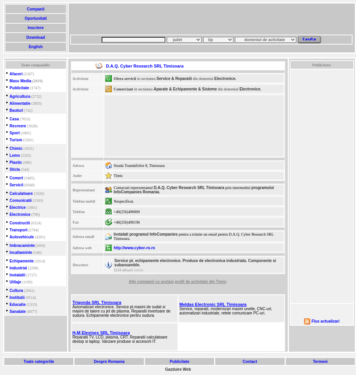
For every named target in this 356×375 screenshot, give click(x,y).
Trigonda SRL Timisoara (97, 302)
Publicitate (19, 88)
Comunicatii (21, 200)
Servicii (17, 185)
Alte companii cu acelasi (151, 282)
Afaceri (16, 74)
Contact (250, 361)
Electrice (18, 207)
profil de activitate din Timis (200, 282)
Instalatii (18, 275)
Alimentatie (20, 103)
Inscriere (35, 28)
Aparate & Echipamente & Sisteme (185, 89)
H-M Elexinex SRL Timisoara (101, 332)
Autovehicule (22, 237)
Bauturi (16, 110)
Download (35, 37)
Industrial (18, 268)
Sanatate (18, 311)
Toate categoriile (38, 361)
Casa (14, 119)
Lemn (15, 155)
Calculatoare (21, 193)
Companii (35, 9)
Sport (15, 133)
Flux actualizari (325, 321)
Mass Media (20, 81)
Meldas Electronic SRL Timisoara (213, 304)
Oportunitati (36, 18)
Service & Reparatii (174, 78)
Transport (19, 230)
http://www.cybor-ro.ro (134, 248)
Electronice (20, 214)
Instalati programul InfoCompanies (146, 234)
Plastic (16, 162)
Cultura (16, 290)
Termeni (320, 361)
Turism (16, 140)
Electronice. (225, 78)
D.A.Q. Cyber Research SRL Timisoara (189, 188)
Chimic (16, 148)
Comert (16, 178)
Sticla (15, 169)
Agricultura (20, 96)
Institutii (17, 297)
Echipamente (22, 261)
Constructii (20, 223)
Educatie (18, 304)
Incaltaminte (21, 252)
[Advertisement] (128, 21)
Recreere (18, 126)
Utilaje (15, 282)
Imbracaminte (22, 245)
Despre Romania (109, 361)
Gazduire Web (178, 369)
